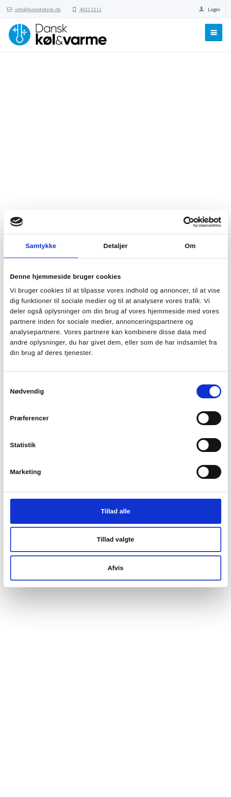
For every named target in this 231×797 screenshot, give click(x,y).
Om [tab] (190, 245)
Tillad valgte (115, 539)
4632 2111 (86, 9)
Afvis (115, 567)
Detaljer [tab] (116, 245)
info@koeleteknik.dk (34, 9)
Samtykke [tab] (41, 245)
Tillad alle (115, 511)
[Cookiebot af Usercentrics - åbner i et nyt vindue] (183, 222)
